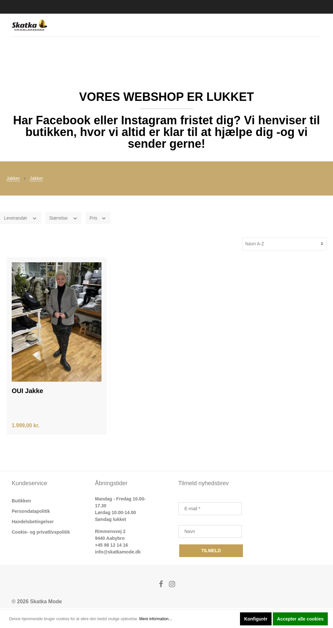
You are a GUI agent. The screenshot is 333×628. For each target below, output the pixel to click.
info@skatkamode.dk (117, 553)
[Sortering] (284, 245)
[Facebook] (161, 587)
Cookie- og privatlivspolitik (41, 533)
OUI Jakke (27, 392)
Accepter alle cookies (300, 618)
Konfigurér (256, 618)
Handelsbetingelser (33, 523)
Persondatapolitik (31, 512)
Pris (98, 218)
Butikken (21, 502)
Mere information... (155, 619)
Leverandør (20, 218)
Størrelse (63, 218)
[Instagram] (172, 587)
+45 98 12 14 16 (111, 546)
